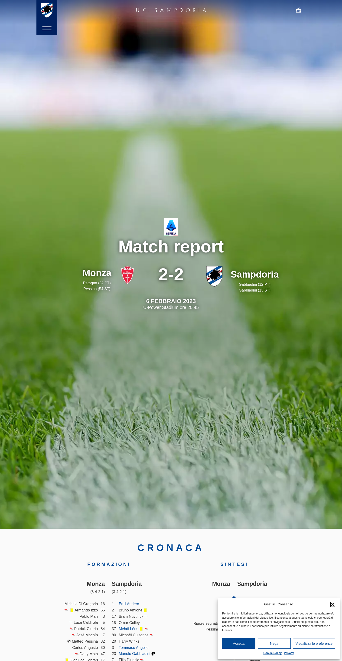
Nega (274, 643)
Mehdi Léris (128, 629)
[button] (332, 604)
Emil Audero (129, 604)
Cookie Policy (272, 653)
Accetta (238, 643)
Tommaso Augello (134, 647)
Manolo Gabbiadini (134, 653)
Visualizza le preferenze (314, 643)
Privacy (289, 653)
